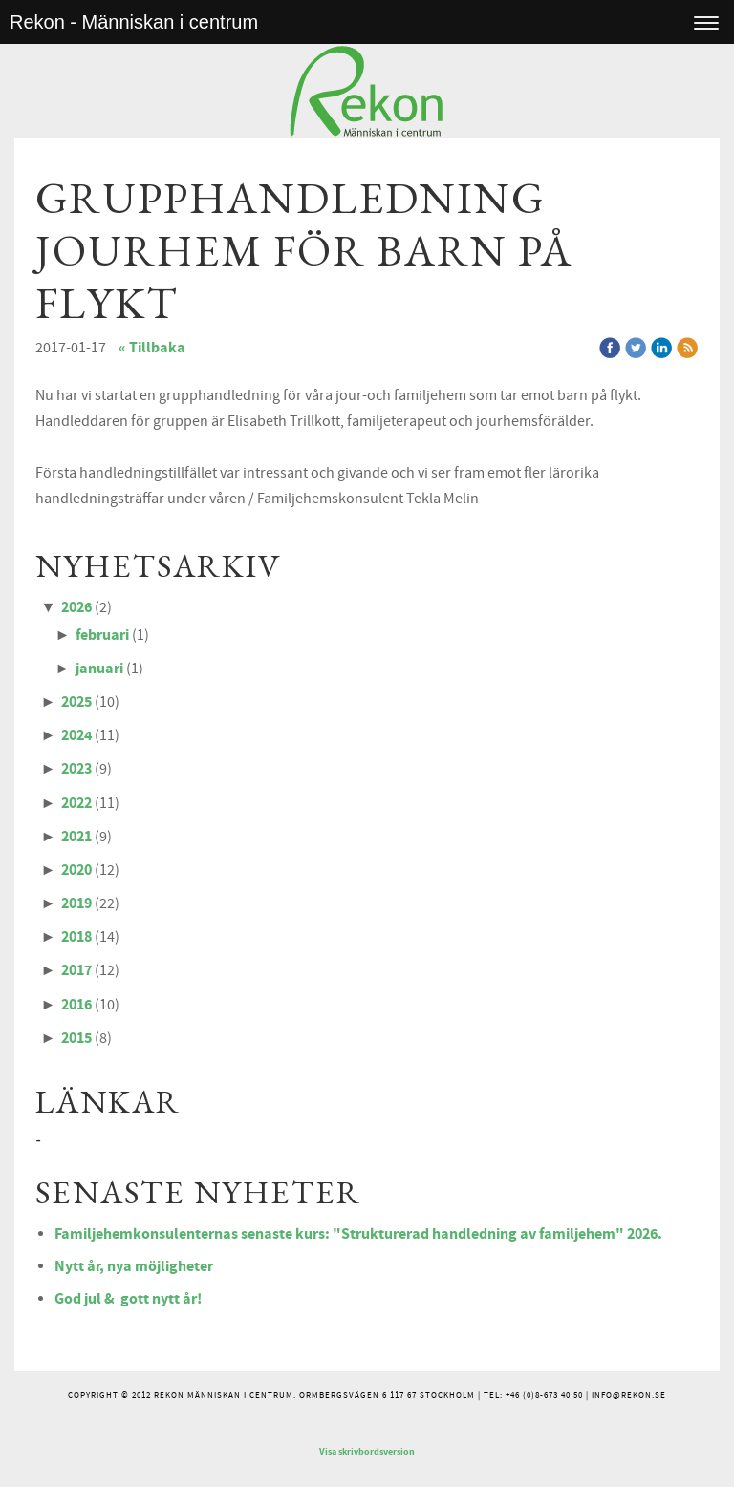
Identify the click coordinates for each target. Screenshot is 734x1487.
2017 (76, 970)
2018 (76, 936)
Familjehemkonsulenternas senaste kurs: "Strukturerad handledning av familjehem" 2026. (358, 1233)
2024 (76, 735)
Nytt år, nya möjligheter (133, 1266)
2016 (76, 1004)
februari (102, 635)
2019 (76, 903)
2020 (76, 870)
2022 (76, 803)
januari (99, 668)
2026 (76, 607)
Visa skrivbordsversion (367, 1451)
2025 (76, 701)
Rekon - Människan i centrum (134, 21)
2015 (76, 1038)
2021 (76, 836)
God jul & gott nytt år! (128, 1298)
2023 (76, 768)
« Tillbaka (152, 347)
